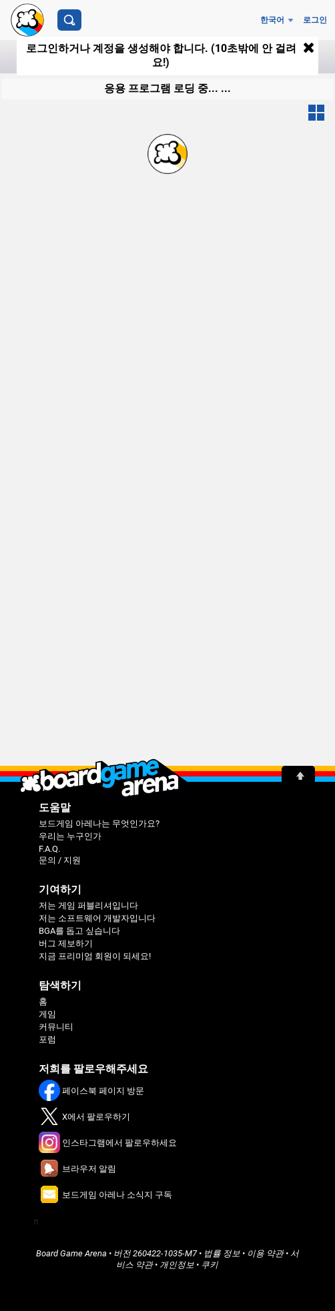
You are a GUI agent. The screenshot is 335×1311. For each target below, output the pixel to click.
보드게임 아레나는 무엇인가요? (99, 823)
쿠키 (209, 1265)
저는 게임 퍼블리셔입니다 (88, 905)
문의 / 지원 (60, 860)
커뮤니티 (56, 1027)
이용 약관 (265, 1253)
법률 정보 (222, 1253)
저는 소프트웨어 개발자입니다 (97, 918)
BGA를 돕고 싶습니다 (79, 931)
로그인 (315, 20)
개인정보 (176, 1265)
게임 (47, 1014)
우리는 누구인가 (70, 836)
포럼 (47, 1039)
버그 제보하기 (66, 943)
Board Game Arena (71, 1253)
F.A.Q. (49, 849)
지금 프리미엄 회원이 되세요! (95, 956)
